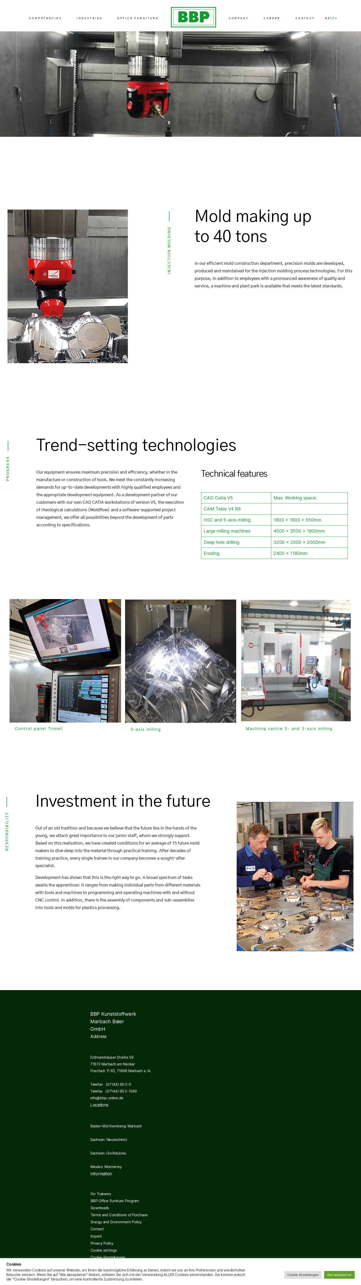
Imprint (96, 1236)
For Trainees (101, 1193)
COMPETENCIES (45, 18)
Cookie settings (104, 1250)
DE (328, 18)
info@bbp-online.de (106, 1098)
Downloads (100, 1207)
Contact (97, 1229)
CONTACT (305, 18)
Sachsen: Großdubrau (108, 1153)
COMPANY (239, 18)
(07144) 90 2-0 (117, 1084)
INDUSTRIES (89, 18)
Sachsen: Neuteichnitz (108, 1139)
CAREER (272, 18)
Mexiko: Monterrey (106, 1166)
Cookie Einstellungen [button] (108, 1257)
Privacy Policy (102, 1243)
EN (335, 18)
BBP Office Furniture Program (115, 1200)
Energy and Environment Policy (116, 1221)
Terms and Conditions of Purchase (119, 1214)
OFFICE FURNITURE (137, 18)
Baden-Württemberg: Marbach (116, 1126)
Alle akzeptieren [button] (339, 1275)
